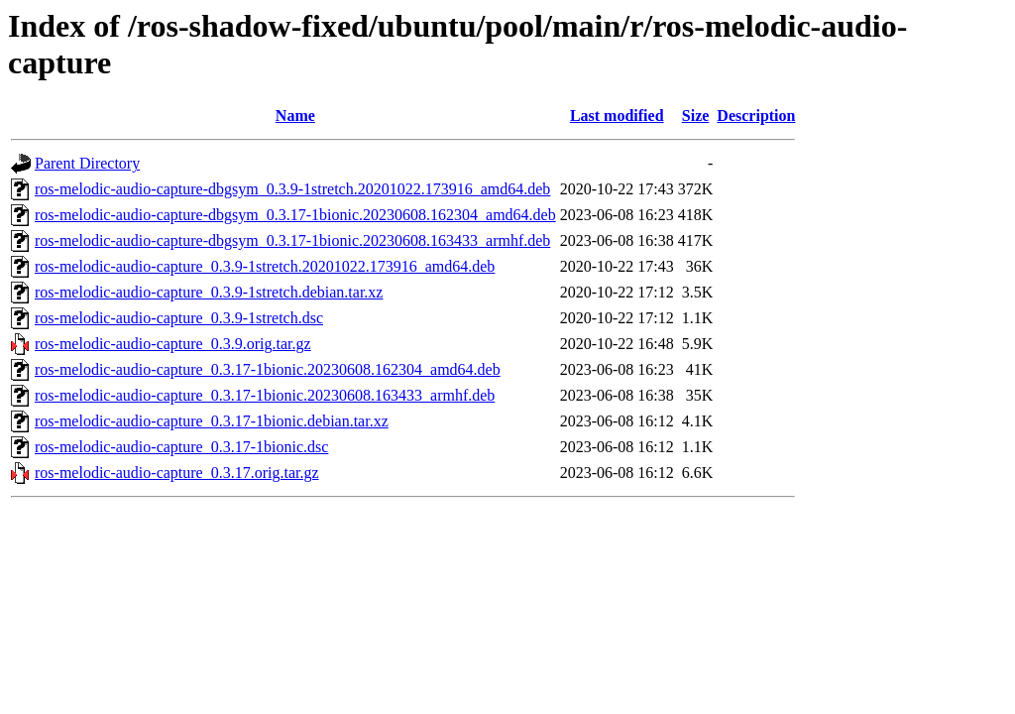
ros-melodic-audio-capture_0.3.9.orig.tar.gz (173, 343)
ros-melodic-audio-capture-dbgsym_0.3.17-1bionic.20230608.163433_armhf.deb (292, 240)
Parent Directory (87, 163)
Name (295, 115)
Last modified (617, 115)
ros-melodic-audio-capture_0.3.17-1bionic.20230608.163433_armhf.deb (265, 395)
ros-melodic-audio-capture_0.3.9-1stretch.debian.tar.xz (209, 292)
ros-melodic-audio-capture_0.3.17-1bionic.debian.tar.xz (212, 421)
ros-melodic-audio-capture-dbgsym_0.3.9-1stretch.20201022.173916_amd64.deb (292, 188)
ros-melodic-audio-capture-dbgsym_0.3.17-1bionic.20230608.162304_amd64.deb (295, 214)
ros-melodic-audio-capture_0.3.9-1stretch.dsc (179, 317)
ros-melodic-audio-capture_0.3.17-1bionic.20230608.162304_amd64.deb (268, 369)
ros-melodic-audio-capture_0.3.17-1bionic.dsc (181, 446)
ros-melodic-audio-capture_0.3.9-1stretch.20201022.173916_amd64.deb (265, 266)
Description (756, 115)
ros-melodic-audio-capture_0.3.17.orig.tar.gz (177, 472)
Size (696, 115)
